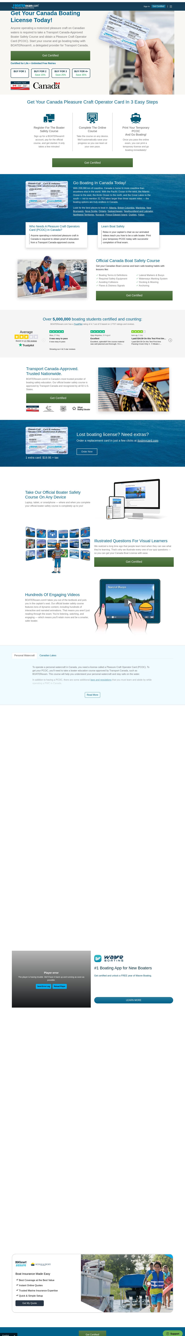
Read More (92, 320)
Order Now (86, 76)
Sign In (147, 4)
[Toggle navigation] (171, 4)
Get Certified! (92, 959)
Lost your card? (101, 1233)
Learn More (133, 625)
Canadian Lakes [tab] (48, 280)
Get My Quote (29, 928)
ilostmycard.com (147, 65)
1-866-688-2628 (60, 1236)
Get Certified (158, 4)
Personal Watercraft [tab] (24, 280)
